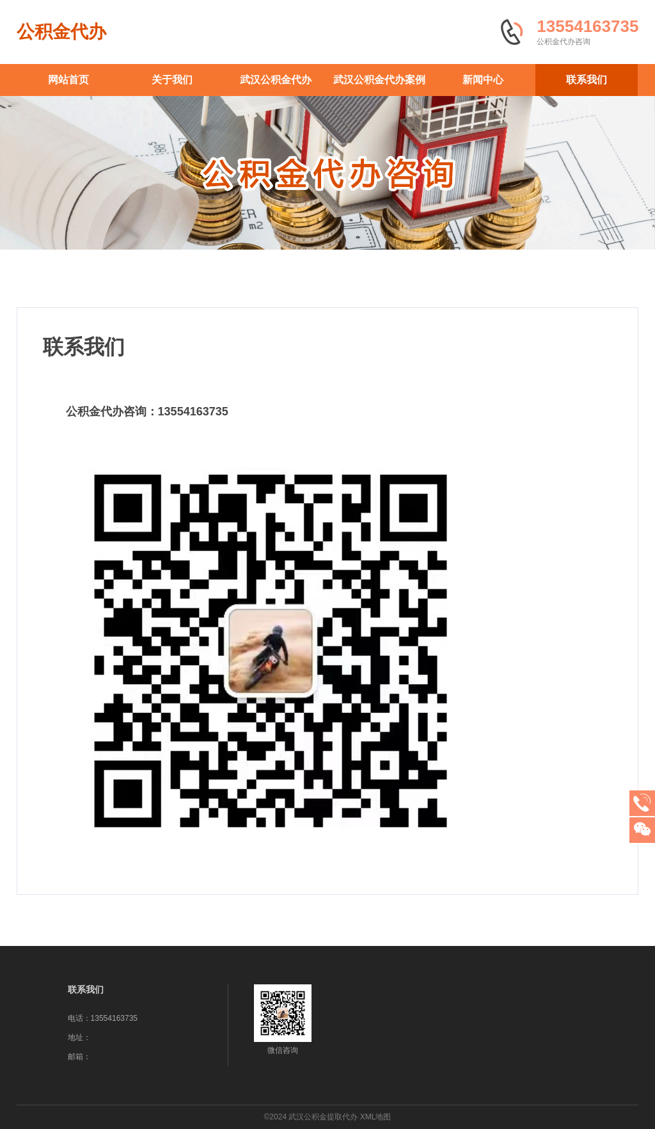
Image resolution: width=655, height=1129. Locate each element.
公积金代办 (61, 32)
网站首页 (68, 79)
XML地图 (375, 1116)
